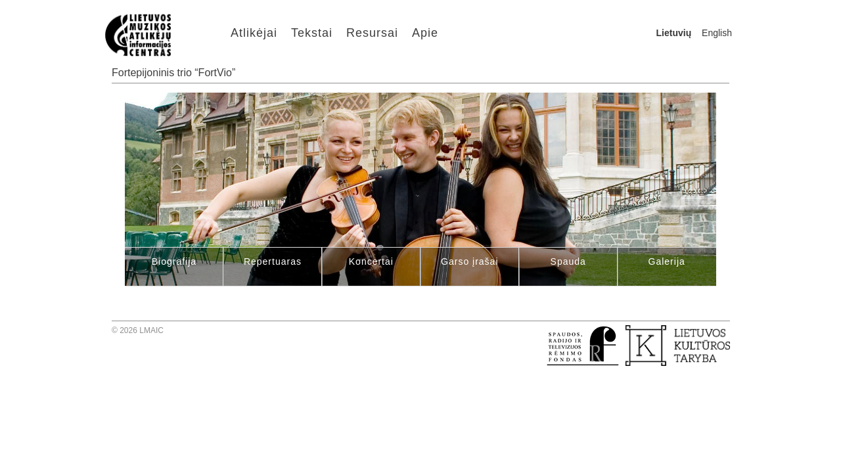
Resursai (372, 32)
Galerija (666, 261)
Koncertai (371, 261)
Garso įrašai (469, 261)
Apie (425, 32)
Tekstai (311, 32)
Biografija (174, 261)
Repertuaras (273, 261)
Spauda (568, 261)
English (717, 33)
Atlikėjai (254, 32)
